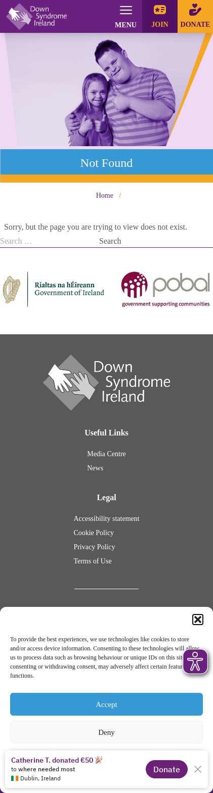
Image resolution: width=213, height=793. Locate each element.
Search (110, 241)
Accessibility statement (106, 518)
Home (104, 195)
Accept (106, 704)
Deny (106, 732)
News (95, 468)
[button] (198, 619)
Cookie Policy (93, 533)
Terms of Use (92, 561)
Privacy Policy (94, 547)
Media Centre (106, 454)
